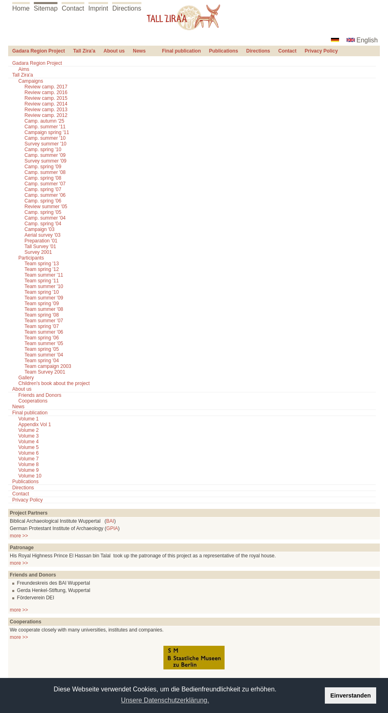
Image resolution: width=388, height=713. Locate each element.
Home (21, 8)
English (367, 40)
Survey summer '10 (45, 144)
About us (114, 51)
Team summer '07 (43, 320)
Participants (31, 258)
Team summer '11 (43, 275)
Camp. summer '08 (45, 172)
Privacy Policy (320, 51)
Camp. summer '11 (45, 127)
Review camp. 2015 (45, 98)
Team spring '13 (41, 263)
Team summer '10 (43, 286)
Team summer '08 (43, 309)
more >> (19, 536)
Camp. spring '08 (42, 178)
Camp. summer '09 (45, 155)
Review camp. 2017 (45, 87)
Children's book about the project (54, 383)
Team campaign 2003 (47, 366)
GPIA (112, 528)
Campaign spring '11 (46, 132)
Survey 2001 (38, 252)
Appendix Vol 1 (34, 424)
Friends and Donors (39, 395)
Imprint (98, 8)
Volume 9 (28, 470)
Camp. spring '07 (42, 189)
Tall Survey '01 (40, 246)
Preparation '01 (40, 241)
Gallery (26, 378)
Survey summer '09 (45, 161)
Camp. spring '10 (42, 149)
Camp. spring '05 (42, 212)
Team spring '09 (41, 303)
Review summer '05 (45, 206)
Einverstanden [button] (351, 695)
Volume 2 (28, 430)
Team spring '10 (41, 292)
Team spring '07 (41, 326)
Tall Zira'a (84, 51)
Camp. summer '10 (45, 138)
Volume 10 (30, 476)
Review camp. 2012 (45, 115)
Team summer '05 (43, 343)
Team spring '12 (41, 269)
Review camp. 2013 (45, 109)
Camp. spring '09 (42, 166)
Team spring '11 (41, 281)
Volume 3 (28, 436)
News (139, 51)
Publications (223, 51)
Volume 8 (28, 464)
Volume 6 (28, 453)
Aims (23, 69)
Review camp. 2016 (45, 92)
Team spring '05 (41, 349)
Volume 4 (28, 442)
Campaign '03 (39, 229)
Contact (73, 8)
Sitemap (46, 8)
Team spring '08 (41, 315)
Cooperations (32, 401)
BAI (110, 521)
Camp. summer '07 (45, 184)
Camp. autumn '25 (44, 121)
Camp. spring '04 (42, 224)
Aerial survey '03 (42, 235)
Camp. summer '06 (45, 195)
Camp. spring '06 (42, 201)
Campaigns (30, 81)
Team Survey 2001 (44, 372)
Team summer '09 (43, 298)
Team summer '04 (43, 355)
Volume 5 (28, 447)
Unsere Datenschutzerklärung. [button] (165, 700)
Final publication (181, 51)
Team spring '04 (41, 360)
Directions (126, 8)
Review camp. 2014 (45, 104)
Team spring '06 (41, 338)
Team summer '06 (43, 332)
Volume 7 (28, 459)
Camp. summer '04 (45, 218)
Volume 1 (28, 419)
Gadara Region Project (38, 51)
